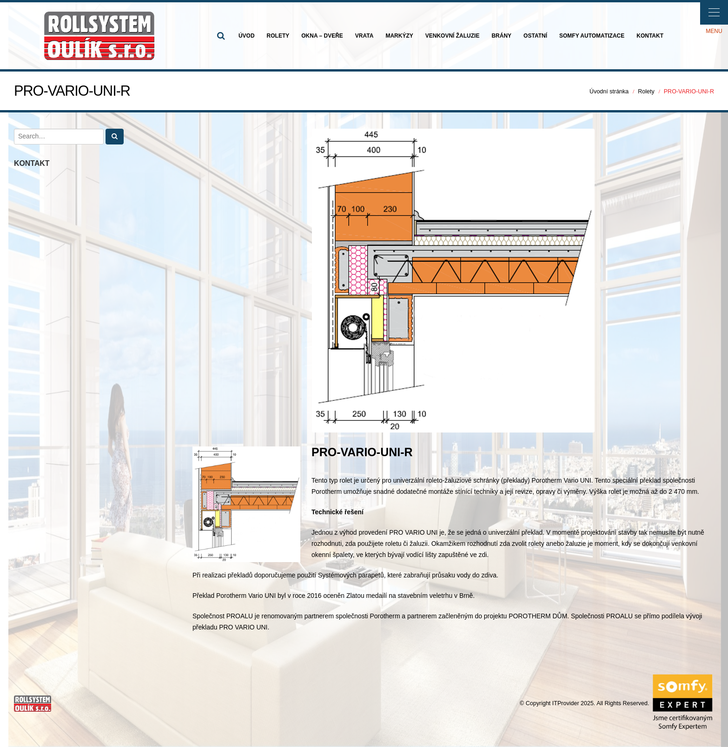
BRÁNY (501, 36)
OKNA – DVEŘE (322, 36)
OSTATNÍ (535, 36)
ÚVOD (246, 36)
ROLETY (278, 36)
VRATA (364, 36)
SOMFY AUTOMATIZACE (591, 36)
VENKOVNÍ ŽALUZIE (452, 36)
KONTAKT (649, 36)
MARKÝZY (399, 36)
